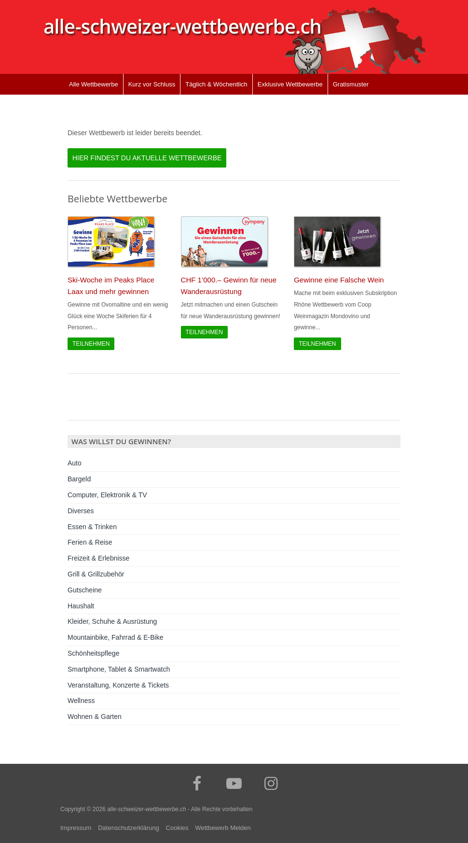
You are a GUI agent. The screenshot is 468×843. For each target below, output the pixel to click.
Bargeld (79, 479)
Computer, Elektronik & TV (107, 495)
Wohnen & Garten (95, 716)
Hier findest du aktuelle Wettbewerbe (146, 158)
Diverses (81, 511)
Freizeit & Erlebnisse (98, 558)
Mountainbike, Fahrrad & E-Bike (115, 637)
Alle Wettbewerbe (93, 84)
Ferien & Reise (90, 542)
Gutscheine (85, 590)
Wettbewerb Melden (222, 827)
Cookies (177, 827)
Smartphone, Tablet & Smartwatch (119, 669)
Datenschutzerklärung (128, 827)
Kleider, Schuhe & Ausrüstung (112, 621)
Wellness (81, 700)
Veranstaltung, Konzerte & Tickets (118, 685)
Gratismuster (351, 84)
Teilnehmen (91, 343)
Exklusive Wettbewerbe (290, 84)
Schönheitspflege (93, 653)
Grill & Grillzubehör (96, 574)
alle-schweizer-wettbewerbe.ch (146, 809)
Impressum (75, 827)
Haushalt (81, 606)
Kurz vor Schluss (152, 84)
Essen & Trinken (92, 527)
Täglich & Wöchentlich (216, 84)
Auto (75, 463)
